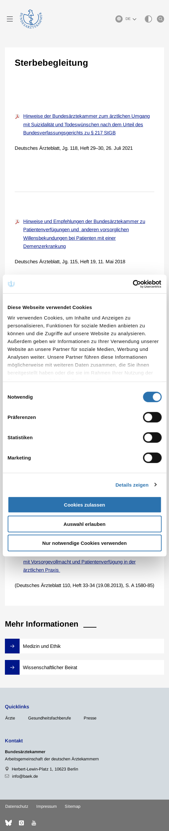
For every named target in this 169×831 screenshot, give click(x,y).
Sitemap (72, 806)
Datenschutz (16, 806)
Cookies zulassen (84, 505)
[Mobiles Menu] (10, 19)
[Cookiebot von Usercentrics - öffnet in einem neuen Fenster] (132, 283)
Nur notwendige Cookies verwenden (84, 543)
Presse (90, 718)
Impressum (46, 806)
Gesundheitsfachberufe (49, 718)
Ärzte (10, 718)
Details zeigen (131, 484)
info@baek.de (25, 776)
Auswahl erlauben (84, 524)
